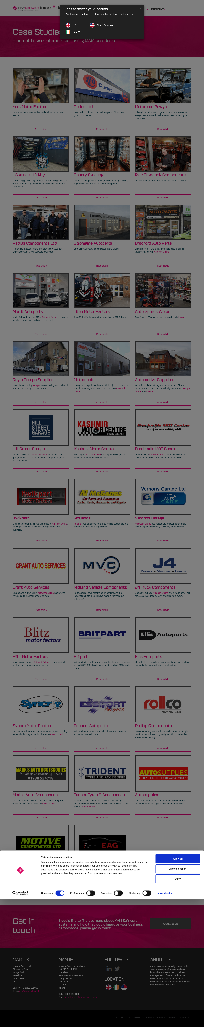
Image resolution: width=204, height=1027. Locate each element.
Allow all (178, 986)
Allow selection (177, 996)
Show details (164, 1020)
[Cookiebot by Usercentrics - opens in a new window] (20, 1021)
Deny (178, 1006)
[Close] (140, 8)
